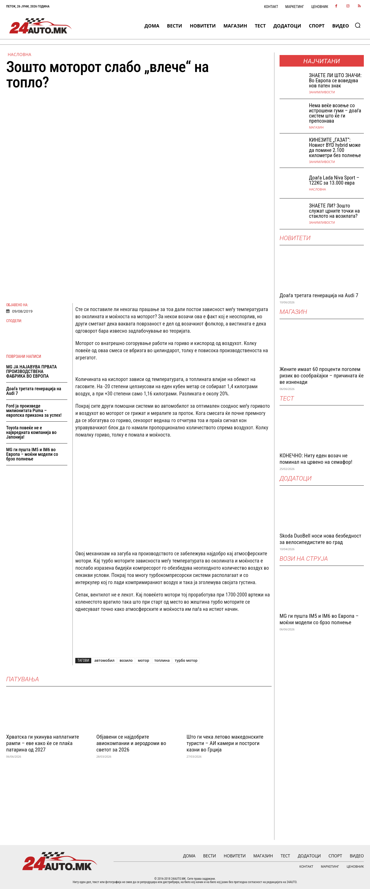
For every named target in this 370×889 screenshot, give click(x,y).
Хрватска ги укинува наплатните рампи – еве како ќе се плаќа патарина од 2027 (42, 743)
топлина (162, 660)
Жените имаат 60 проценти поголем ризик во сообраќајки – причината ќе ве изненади (322, 375)
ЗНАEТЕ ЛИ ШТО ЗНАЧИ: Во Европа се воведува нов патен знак (335, 80)
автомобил (104, 660)
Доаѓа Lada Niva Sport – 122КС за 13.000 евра (334, 180)
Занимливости (322, 92)
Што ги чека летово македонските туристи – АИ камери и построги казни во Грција (225, 743)
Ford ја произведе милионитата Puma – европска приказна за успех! (34, 410)
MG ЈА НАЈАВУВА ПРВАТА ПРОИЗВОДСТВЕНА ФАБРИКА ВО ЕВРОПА (31, 371)
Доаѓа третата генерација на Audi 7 (33, 391)
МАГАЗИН (316, 127)
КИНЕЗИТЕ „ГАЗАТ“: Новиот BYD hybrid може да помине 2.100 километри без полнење (335, 147)
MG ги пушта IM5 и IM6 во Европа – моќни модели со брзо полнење (32, 454)
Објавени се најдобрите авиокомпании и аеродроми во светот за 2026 (131, 743)
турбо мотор (186, 660)
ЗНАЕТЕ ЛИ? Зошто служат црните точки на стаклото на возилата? (334, 211)
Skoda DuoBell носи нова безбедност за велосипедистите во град (320, 539)
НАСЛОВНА (19, 54)
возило (126, 660)
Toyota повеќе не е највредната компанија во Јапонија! (31, 432)
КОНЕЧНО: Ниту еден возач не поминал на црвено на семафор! (316, 458)
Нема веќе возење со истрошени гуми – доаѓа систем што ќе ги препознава (335, 113)
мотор (143, 660)
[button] (357, 25)
